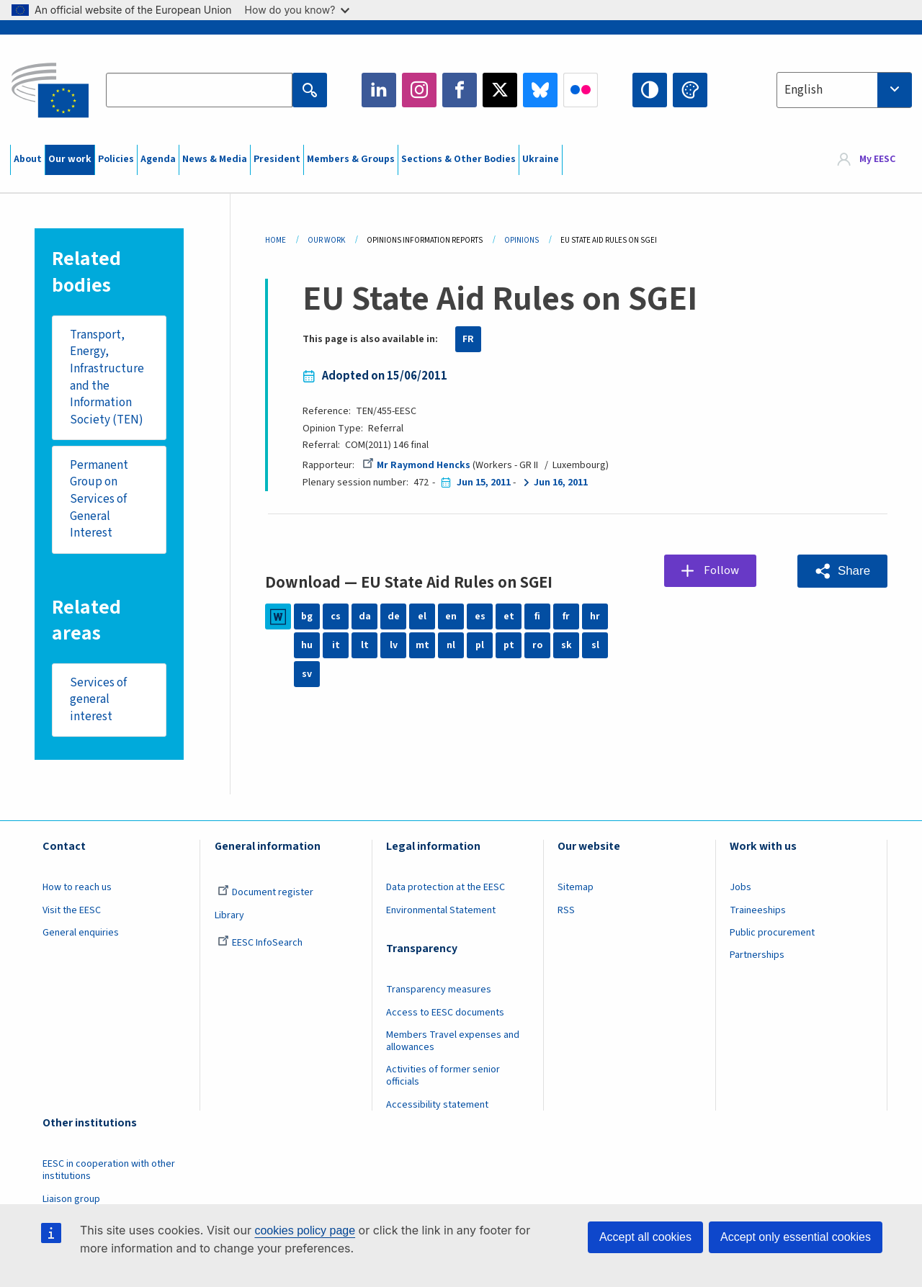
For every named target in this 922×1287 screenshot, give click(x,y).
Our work (69, 159)
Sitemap (576, 888)
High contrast (649, 90)
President (277, 159)
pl (479, 645)
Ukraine (540, 159)
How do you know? (297, 10)
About (28, 159)
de (394, 616)
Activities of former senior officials (443, 1076)
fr (566, 616)
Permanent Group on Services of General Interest (99, 499)
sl (595, 645)
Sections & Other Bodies (458, 159)
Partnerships (757, 956)
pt (508, 645)
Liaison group (71, 1199)
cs (336, 616)
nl (451, 645)
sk (566, 645)
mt (422, 645)
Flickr (580, 90)
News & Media (214, 159)
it (336, 645)
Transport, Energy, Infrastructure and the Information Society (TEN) (107, 377)
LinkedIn (379, 90)
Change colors (690, 90)
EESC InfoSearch (260, 943)
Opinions (521, 240)
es (480, 616)
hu (307, 645)
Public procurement (772, 933)
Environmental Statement (441, 910)
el (422, 616)
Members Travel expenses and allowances (452, 1041)
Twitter (500, 90)
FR (468, 339)
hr (595, 616)
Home (275, 240)
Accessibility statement (437, 1105)
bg (307, 616)
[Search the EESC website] (199, 90)
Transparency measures (438, 990)
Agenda (158, 159)
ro (537, 645)
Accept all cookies (645, 1237)
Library (229, 915)
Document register (265, 893)
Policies (116, 159)
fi (537, 616)
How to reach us (77, 888)
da (365, 616)
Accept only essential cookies (795, 1237)
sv (307, 674)
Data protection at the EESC (445, 888)
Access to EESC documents (445, 1012)
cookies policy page (304, 1230)
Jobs (740, 888)
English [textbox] (803, 90)
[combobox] (844, 90)
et (508, 616)
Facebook (459, 90)
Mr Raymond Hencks (416, 465)
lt (365, 645)
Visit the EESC (71, 910)
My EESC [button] (877, 160)
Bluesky (540, 90)
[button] (842, 571)
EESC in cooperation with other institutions (108, 1170)
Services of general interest (98, 699)
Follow (721, 570)
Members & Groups (351, 159)
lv (394, 645)
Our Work (326, 240)
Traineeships (758, 910)
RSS (566, 910)
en (451, 616)
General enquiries (80, 933)
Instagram (419, 90)
